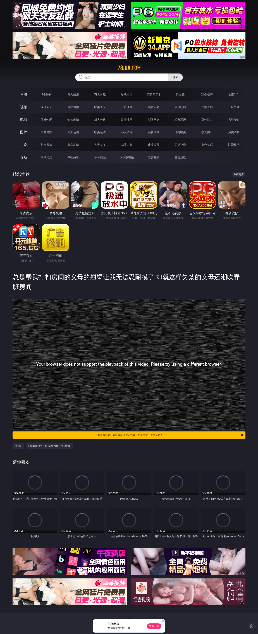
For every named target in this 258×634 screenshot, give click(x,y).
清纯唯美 (180, 132)
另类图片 (234, 132)
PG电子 (46, 94)
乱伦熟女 (207, 120)
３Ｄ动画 (126, 107)
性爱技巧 (234, 145)
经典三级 (180, 120)
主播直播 (207, 107)
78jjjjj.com (129, 68)
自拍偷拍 (73, 107)
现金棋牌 (207, 94)
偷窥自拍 (46, 132)
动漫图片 (126, 132)
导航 (23, 157)
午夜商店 (73, 157)
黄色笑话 (207, 145)
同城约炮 (46, 157)
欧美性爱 (126, 120)
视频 (23, 107)
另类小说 (180, 145)
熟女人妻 (153, 107)
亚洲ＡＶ (46, 107)
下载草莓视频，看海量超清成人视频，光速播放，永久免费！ (169, 435)
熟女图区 (207, 132)
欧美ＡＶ (100, 107)
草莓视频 (100, 157)
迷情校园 (153, 145)
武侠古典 (126, 145)
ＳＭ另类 (234, 107)
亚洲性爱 (46, 120)
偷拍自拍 (73, 120)
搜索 (175, 77)
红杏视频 (153, 157)
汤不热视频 (127, 157)
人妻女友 (100, 145)
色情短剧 (180, 157)
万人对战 (100, 94)
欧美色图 (100, 132)
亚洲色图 (73, 132)
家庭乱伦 (73, 145)
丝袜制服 (180, 107)
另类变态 (234, 120)
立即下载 (154, 626)
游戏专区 (126, 94)
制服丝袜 (153, 120)
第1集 (18, 445)
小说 (23, 144)
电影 (23, 119)
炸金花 (180, 94)
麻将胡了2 (153, 94)
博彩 (23, 94)
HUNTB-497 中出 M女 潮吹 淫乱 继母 (49, 445)
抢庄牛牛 (234, 94)
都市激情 (46, 145)
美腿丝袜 (153, 132)
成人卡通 (100, 120)
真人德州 (73, 94)
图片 (23, 132)
